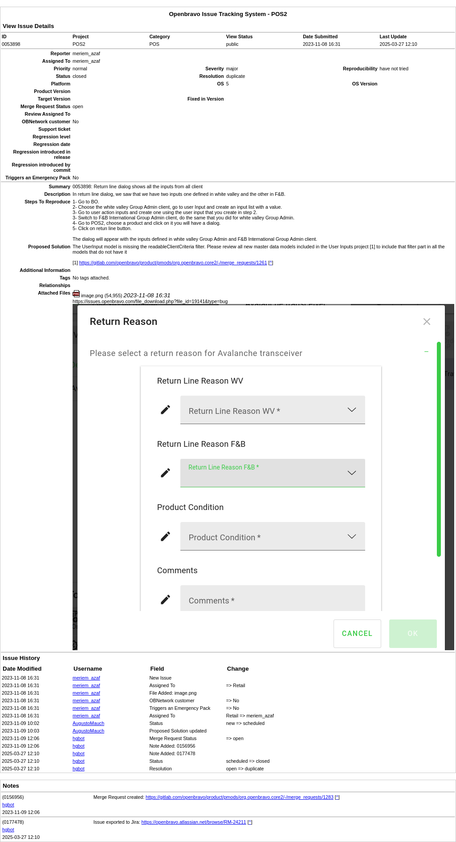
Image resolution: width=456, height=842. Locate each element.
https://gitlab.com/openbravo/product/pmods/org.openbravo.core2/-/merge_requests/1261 (173, 262)
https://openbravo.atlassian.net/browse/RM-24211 (194, 822)
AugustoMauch (88, 723)
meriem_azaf (86, 677)
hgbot (79, 738)
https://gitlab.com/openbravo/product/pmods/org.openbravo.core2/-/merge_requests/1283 (240, 797)
